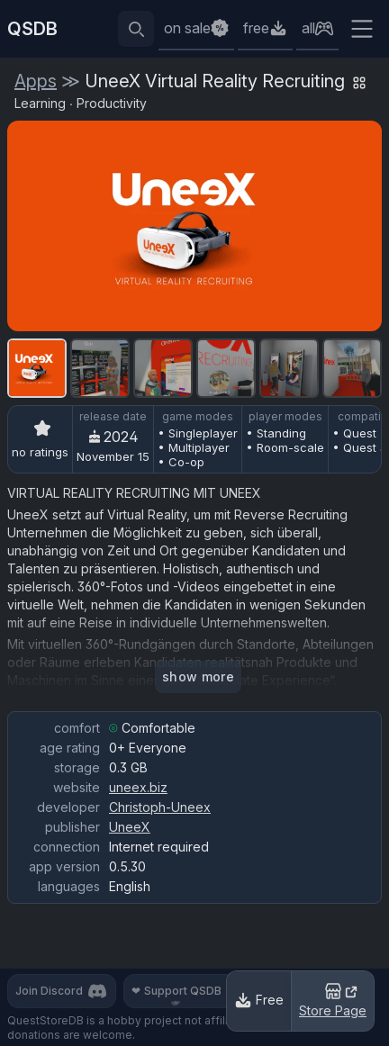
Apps (35, 81)
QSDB (32, 29)
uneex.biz (138, 787)
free (256, 28)
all (308, 28)
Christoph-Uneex (160, 807)
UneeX (129, 826)
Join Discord (61, 991)
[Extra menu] (362, 29)
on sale (187, 28)
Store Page (332, 999)
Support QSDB (187, 991)
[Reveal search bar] (136, 29)
